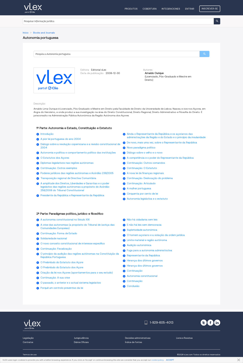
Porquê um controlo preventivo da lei (61, 288)
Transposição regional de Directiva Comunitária (68, 178)
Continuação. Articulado (141, 183)
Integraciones (171, 8)
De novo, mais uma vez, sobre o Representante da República (162, 142)
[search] (204, 54)
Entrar (189, 8)
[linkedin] (217, 323)
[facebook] (210, 323)
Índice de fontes (133, 342)
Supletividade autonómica (142, 230)
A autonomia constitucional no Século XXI (64, 219)
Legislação (28, 338)
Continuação (134, 270)
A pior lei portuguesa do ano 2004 (60, 139)
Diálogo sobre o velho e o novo (145, 152)
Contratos (28, 342)
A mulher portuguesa (139, 188)
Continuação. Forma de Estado (58, 233)
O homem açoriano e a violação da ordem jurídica (156, 235)
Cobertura (150, 8)
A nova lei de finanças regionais (145, 173)
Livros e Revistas (184, 338)
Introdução (46, 134)
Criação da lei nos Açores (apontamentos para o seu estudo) (76, 272)
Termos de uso (30, 354)
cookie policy (157, 360)
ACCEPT (170, 360)
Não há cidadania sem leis (142, 219)
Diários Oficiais (81, 342)
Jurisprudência (81, 338)
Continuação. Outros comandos (146, 163)
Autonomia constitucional (142, 276)
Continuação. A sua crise (55, 277)
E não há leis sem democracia (144, 224)
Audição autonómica (139, 245)
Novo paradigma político (141, 147)
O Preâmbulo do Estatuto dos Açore (61, 262)
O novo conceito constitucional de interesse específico (72, 243)
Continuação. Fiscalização (56, 248)
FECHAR (238, 360)
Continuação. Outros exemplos (58, 168)
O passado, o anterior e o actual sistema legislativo (70, 282)
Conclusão (133, 286)
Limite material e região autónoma (147, 240)
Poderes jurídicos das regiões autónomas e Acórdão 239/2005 (77, 173)
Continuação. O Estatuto (142, 168)
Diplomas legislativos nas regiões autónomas (66, 163)
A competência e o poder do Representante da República (160, 158)
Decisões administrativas (137, 338)
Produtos (131, 8)
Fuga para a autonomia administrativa (149, 250)
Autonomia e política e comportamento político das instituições (78, 152)
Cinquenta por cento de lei (142, 193)
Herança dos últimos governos (145, 260)
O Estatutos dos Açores (54, 158)
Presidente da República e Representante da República (72, 195)
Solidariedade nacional (53, 238)
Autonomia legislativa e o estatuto (147, 198)
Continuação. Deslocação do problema (150, 178)
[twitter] (204, 323)
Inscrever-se (210, 8)
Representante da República (143, 255)
